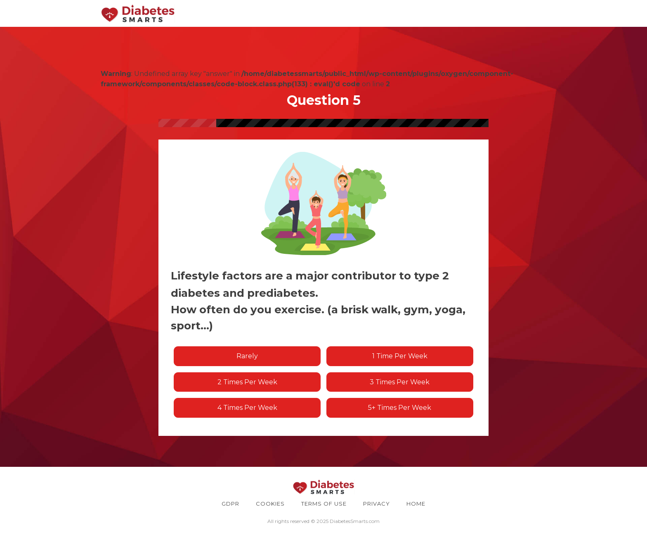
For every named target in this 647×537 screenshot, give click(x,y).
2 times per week (247, 382)
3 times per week (400, 382)
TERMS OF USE (324, 503)
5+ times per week (399, 408)
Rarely (247, 356)
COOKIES (270, 503)
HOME (415, 503)
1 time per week (399, 356)
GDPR (230, 503)
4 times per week (247, 408)
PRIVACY (376, 503)
